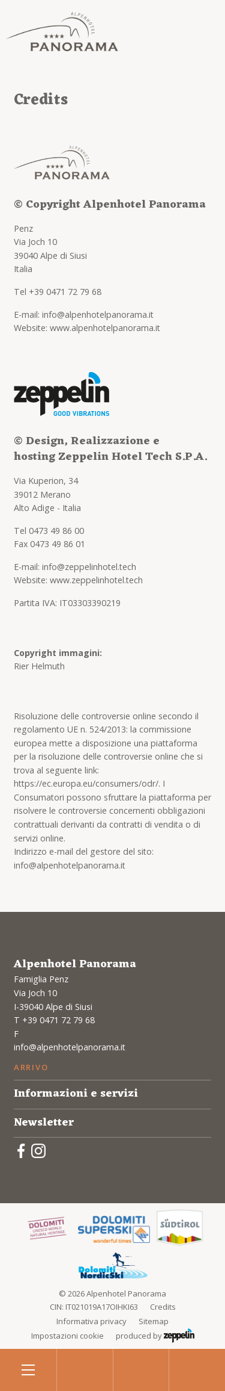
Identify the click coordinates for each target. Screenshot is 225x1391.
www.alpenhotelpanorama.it (105, 327)
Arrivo (31, 1067)
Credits (163, 1306)
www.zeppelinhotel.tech (96, 580)
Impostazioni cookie (67, 1335)
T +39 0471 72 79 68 (54, 1020)
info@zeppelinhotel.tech (89, 566)
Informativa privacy (91, 1321)
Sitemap (154, 1321)
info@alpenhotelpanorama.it (98, 314)
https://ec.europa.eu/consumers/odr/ (86, 783)
